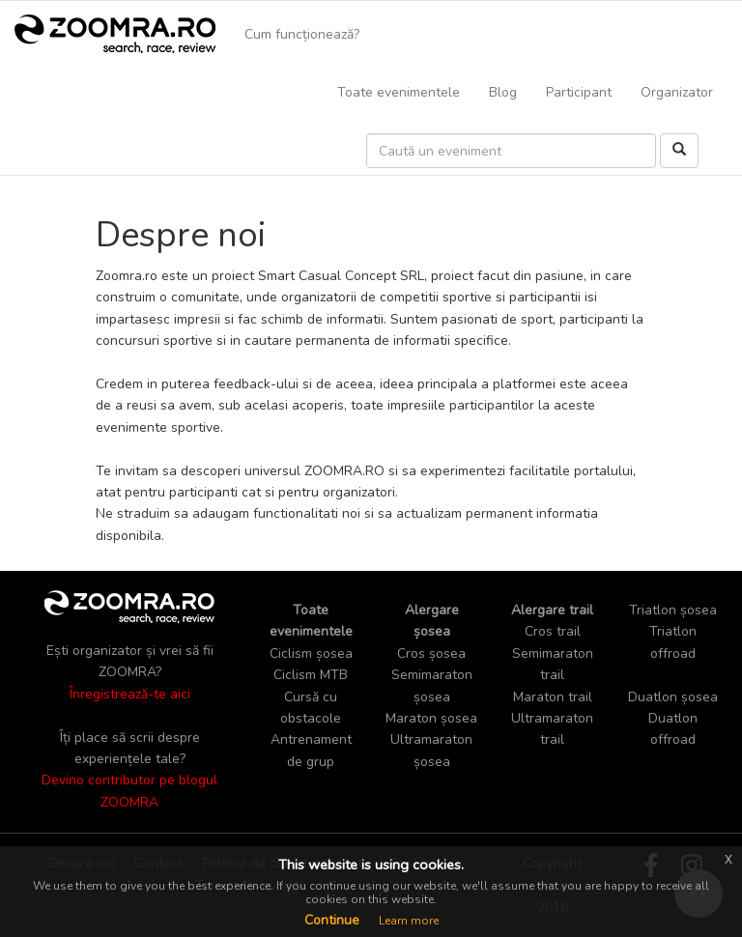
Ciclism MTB (310, 675)
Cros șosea (431, 653)
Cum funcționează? (301, 34)
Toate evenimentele (398, 92)
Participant (579, 92)
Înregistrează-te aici (130, 694)
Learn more (409, 920)
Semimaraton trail (552, 664)
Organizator (677, 92)
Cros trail (553, 631)
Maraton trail (552, 697)
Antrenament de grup (311, 750)
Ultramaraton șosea (431, 750)
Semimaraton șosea (431, 685)
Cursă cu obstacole (310, 707)
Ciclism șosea (311, 653)
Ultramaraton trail (552, 729)
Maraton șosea (431, 718)
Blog (503, 92)
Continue (331, 920)
